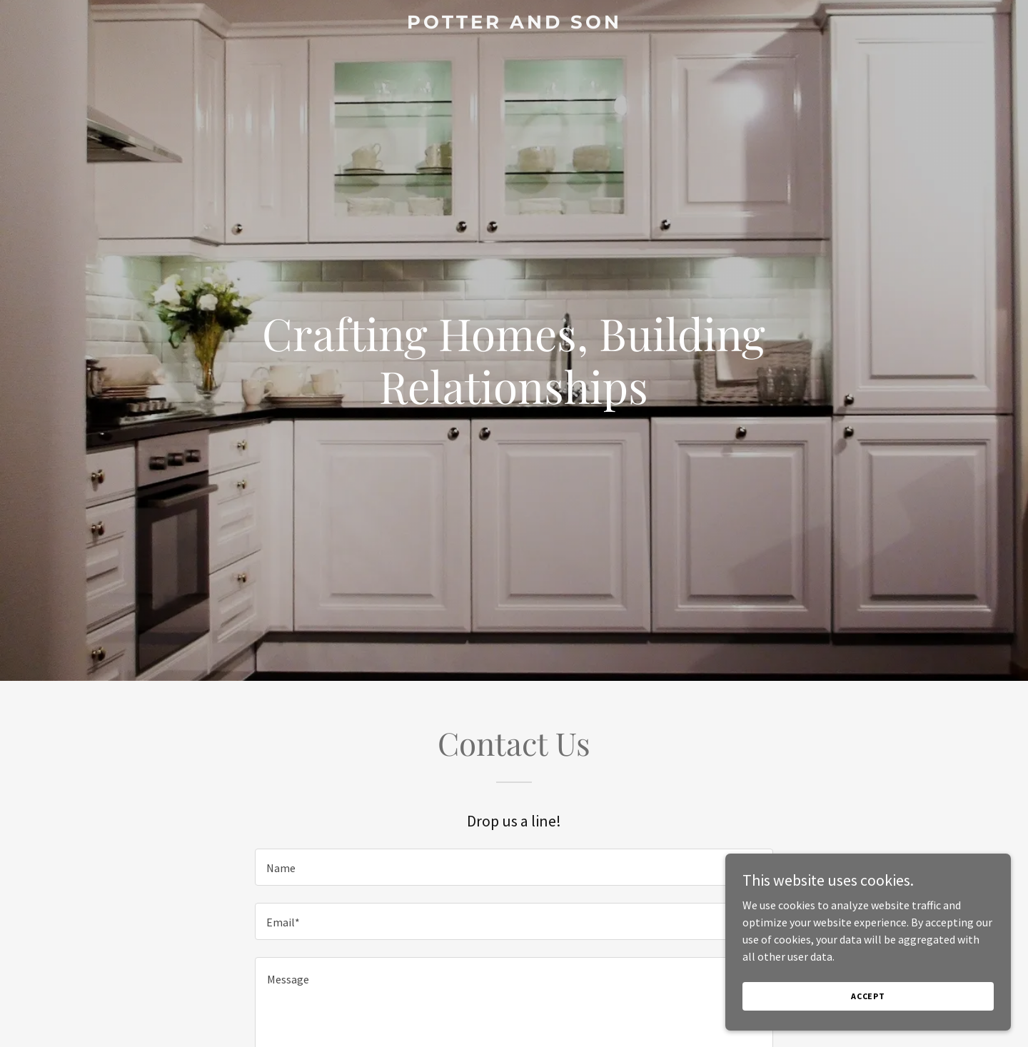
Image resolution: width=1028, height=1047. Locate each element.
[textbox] (513, 867)
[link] (514, 24)
